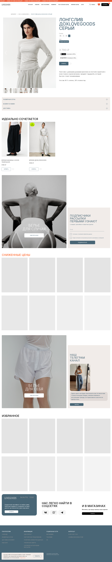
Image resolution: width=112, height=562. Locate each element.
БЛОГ (82, 4)
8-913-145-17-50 (73, 534)
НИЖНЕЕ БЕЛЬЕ (75, 4)
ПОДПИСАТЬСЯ (82, 242)
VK (47, 540)
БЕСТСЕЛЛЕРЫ (45, 4)
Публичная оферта (30, 542)
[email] (87, 229)
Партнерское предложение (32, 537)
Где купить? (28, 534)
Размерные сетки (7, 537)
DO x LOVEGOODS (24, 14)
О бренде (4, 534)
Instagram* (50, 534)
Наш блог (5, 542)
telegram (49, 537)
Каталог (30, 4)
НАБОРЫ (37, 4)
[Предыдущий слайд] (6, 53)
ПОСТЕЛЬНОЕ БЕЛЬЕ (63, 4)
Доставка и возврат (8, 540)
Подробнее (22, 557)
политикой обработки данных (85, 234)
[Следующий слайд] (53, 53)
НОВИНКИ (53, 4)
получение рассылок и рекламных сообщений (93, 237)
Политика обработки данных (33, 540)
